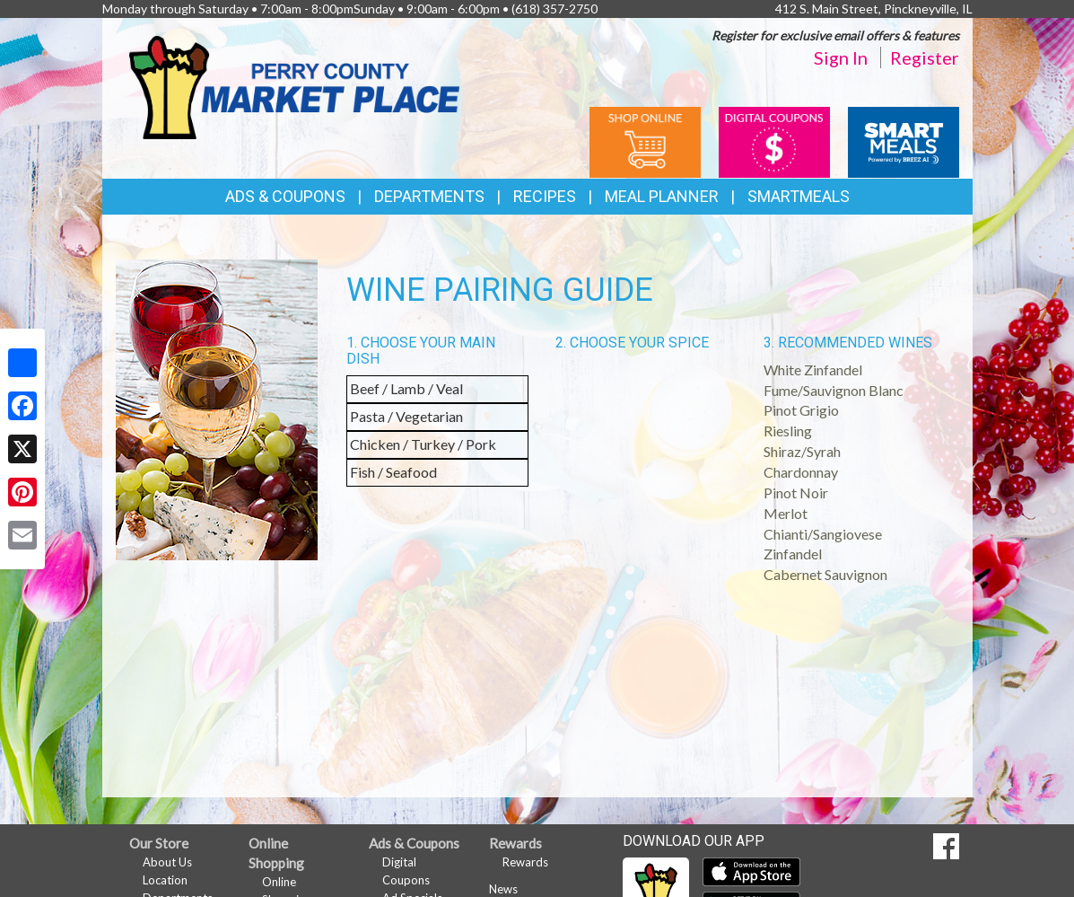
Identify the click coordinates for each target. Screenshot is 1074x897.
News (503, 889)
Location (165, 880)
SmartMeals (798, 196)
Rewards (525, 862)
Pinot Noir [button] (796, 492)
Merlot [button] (786, 513)
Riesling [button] (788, 430)
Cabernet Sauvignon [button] (825, 574)
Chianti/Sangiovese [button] (823, 533)
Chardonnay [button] (801, 471)
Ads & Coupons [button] (285, 196)
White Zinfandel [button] (813, 369)
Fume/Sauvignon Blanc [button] (834, 390)
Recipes (544, 196)
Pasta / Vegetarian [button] (406, 416)
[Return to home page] (294, 85)
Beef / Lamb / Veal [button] (406, 388)
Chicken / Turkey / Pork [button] (423, 444)
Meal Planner (662, 196)
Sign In (841, 57)
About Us (167, 862)
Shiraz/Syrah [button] (802, 451)
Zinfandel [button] (793, 553)
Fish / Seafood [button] (393, 471)
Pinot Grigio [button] (801, 409)
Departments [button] (429, 196)
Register (924, 57)
